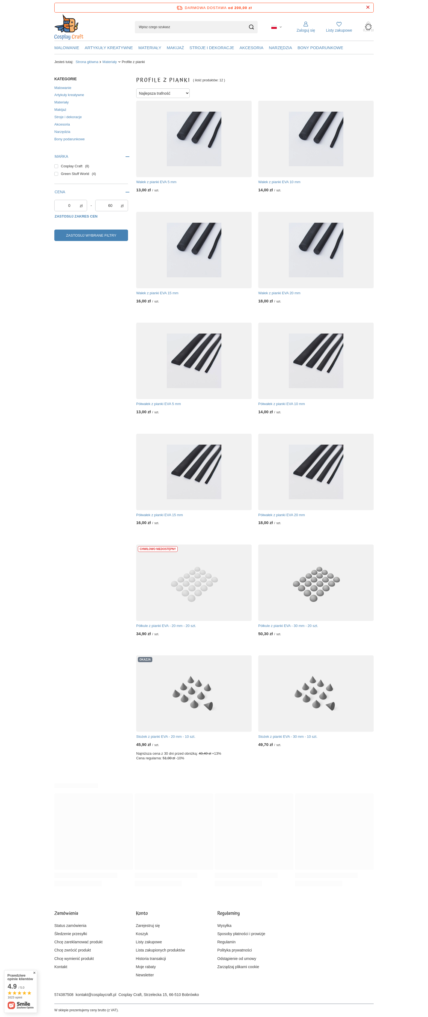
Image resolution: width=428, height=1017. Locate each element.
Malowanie (66, 47)
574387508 (63, 994)
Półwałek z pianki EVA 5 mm (158, 404)
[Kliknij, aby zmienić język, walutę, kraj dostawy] (276, 27)
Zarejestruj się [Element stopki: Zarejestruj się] (148, 925)
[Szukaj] (251, 27)
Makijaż (175, 47)
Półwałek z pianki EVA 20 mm (281, 515)
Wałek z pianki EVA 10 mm (279, 182)
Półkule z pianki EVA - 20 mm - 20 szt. (166, 626)
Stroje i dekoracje (211, 47)
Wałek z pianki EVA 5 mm (156, 182)
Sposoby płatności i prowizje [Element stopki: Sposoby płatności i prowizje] (241, 934)
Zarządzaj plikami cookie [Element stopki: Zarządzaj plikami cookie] (238, 967)
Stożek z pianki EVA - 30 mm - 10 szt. (287, 736)
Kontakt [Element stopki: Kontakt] (60, 967)
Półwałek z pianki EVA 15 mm (159, 515)
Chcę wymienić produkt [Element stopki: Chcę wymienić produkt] (74, 958)
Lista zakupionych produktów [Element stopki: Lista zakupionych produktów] (160, 950)
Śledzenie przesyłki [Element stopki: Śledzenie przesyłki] (70, 934)
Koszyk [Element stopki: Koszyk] (142, 934)
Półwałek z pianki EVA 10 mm (281, 404)
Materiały (149, 47)
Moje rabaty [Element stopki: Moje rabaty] (146, 967)
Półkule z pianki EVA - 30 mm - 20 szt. (288, 626)
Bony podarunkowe (320, 47)
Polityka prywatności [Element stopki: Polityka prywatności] (234, 950)
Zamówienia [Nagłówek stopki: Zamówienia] (66, 913)
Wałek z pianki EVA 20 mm (279, 293)
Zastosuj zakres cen (76, 216)
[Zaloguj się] (306, 27)
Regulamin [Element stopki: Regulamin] (226, 942)
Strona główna (87, 62)
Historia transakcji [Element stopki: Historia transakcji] (151, 958)
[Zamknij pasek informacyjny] (367, 7)
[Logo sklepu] (68, 27)
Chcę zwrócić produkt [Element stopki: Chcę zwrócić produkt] (72, 950)
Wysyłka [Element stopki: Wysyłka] (224, 925)
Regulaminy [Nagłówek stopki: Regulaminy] (228, 913)
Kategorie (65, 79)
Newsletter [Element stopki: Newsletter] (145, 975)
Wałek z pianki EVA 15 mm (157, 293)
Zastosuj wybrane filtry (91, 235)
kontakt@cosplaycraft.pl (96, 994)
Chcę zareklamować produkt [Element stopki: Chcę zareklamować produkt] (78, 942)
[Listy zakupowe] (339, 27)
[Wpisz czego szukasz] (196, 27)
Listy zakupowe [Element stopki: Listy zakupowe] (149, 942)
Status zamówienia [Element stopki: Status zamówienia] (70, 925)
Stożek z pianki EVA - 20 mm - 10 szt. (165, 736)
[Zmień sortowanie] (163, 93)
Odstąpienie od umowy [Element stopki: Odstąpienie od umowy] (236, 958)
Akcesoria (251, 47)
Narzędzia (280, 47)
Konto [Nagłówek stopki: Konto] (142, 913)
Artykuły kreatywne (109, 47)
